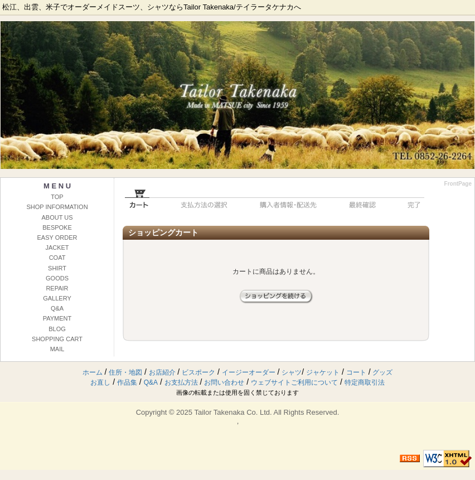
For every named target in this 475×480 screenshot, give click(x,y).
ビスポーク (198, 372)
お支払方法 (181, 382)
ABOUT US (56, 217)
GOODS (57, 278)
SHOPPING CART (57, 339)
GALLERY (57, 298)
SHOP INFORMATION (57, 206)
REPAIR (57, 288)
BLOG (57, 329)
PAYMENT (57, 318)
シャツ (292, 372)
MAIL (57, 349)
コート (356, 372)
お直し (100, 382)
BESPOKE (57, 227)
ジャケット (323, 372)
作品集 (127, 382)
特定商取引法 (365, 382)
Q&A (57, 308)
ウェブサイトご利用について (294, 382)
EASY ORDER (57, 237)
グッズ (382, 372)
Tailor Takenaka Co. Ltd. (233, 412)
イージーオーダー (248, 372)
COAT (57, 257)
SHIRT (57, 268)
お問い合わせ (224, 382)
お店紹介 (162, 372)
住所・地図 (125, 372)
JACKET (57, 247)
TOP (57, 196)
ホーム (93, 372)
